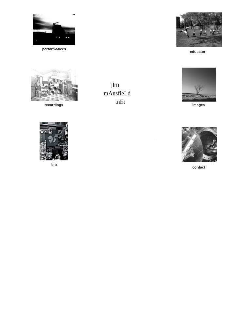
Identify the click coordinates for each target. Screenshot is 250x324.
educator (197, 52)
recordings (54, 105)
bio (54, 165)
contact (198, 167)
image (197, 105)
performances (54, 49)
